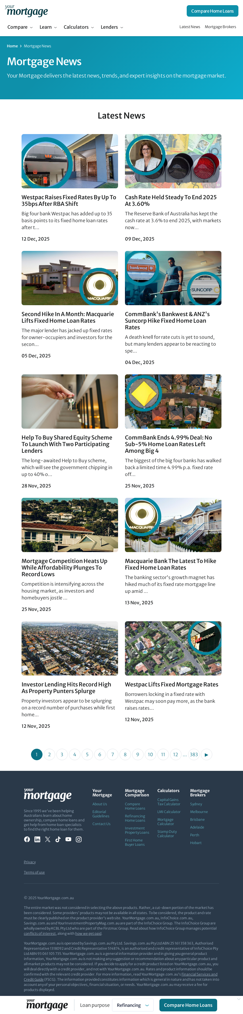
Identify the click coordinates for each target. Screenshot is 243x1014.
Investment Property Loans (137, 830)
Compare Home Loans (212, 11)
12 (175, 754)
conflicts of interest (40, 933)
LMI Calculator (169, 812)
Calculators (76, 27)
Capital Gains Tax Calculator (168, 802)
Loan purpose (95, 1005)
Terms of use (34, 872)
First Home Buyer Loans (135, 842)
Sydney (196, 804)
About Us (99, 804)
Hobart (196, 843)
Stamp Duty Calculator (167, 833)
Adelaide (197, 827)
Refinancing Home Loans (135, 818)
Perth (194, 835)
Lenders (109, 27)
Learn (46, 27)
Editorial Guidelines (100, 814)
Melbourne (199, 812)
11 (163, 754)
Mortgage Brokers (220, 26)
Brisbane (197, 819)
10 (150, 754)
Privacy (30, 862)
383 (194, 754)
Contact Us (101, 824)
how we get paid (88, 933)
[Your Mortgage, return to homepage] (26, 11)
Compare (17, 27)
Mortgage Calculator (165, 821)
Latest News (190, 26)
